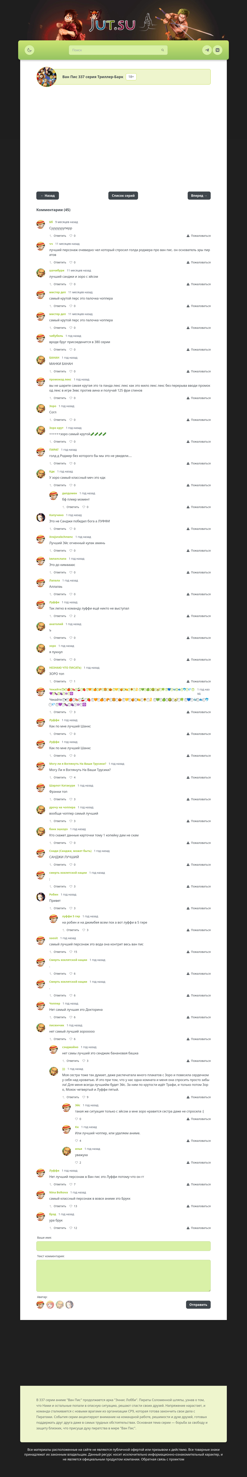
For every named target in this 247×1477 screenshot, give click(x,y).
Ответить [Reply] (57, 236)
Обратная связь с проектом (162, 1459)
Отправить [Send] (198, 1304)
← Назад (48, 195)
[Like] (72, 236)
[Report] (199, 236)
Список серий (123, 195)
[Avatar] (40, 1305)
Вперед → (199, 195)
